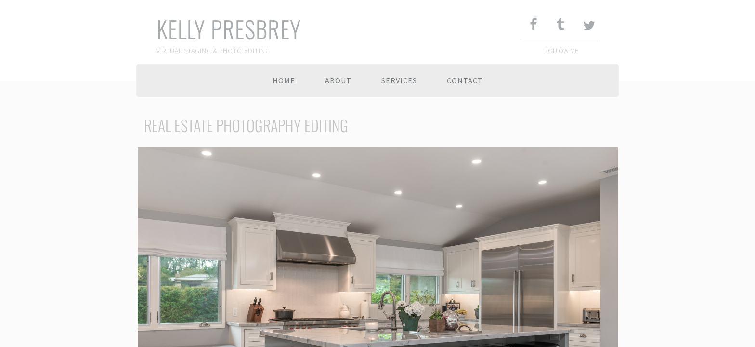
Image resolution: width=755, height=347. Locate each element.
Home (284, 80)
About (338, 80)
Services (399, 80)
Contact (465, 80)
